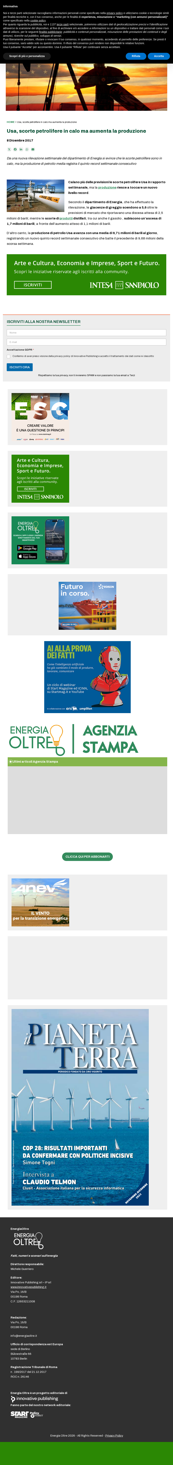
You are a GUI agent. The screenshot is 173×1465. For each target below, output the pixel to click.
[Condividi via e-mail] (32, 149)
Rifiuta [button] (136, 56)
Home (11, 122)
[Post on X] (9, 149)
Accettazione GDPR (20, 349)
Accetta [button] (159, 56)
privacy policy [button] (115, 13)
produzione (107, 187)
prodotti (66, 218)
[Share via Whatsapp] (27, 149)
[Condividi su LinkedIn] (21, 149)
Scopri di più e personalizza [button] (27, 56)
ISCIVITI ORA (20, 367)
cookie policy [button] (38, 20)
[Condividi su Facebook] (15, 149)
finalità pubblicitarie (50, 31)
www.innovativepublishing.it (29, 1287)
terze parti (63, 24)
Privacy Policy (114, 1435)
